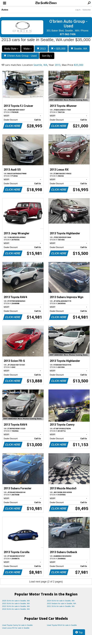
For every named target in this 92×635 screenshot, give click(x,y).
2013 (41, 48)
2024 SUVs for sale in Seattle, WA (61, 601)
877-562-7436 (67, 34)
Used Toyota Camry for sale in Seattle (17, 625)
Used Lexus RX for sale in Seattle (15, 628)
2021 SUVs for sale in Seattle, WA (61, 606)
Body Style (11, 48)
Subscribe (86, 10)
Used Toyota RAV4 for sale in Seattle (62, 625)
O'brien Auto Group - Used (20, 55)
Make (28, 48)
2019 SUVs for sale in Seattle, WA (16, 609)
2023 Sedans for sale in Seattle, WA (61, 603)
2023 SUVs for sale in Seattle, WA (16, 603)
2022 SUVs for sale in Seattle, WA (16, 606)
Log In (77, 10)
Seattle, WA (79, 48)
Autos (4, 9)
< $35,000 (58, 48)
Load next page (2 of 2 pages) (46, 581)
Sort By (47, 55)
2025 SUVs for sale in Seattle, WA (16, 601)
